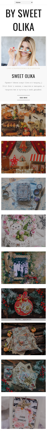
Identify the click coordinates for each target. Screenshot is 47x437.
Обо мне (23, 98)
